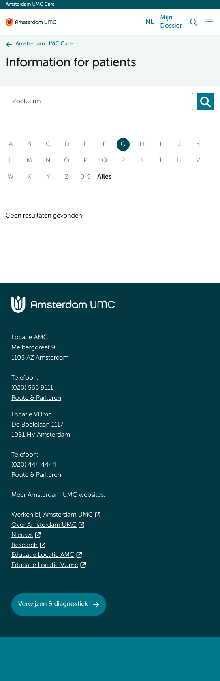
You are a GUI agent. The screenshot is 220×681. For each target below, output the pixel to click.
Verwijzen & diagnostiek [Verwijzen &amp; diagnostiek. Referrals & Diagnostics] (53, 604)
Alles (104, 177)
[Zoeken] (205, 101)
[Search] (193, 22)
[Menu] (209, 22)
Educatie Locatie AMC (42, 555)
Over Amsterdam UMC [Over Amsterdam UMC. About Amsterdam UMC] (44, 525)
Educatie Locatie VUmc (44, 565)
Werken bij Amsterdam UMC (52, 515)
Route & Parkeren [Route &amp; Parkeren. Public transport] (36, 398)
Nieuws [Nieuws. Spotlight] (22, 535)
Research (24, 545)
